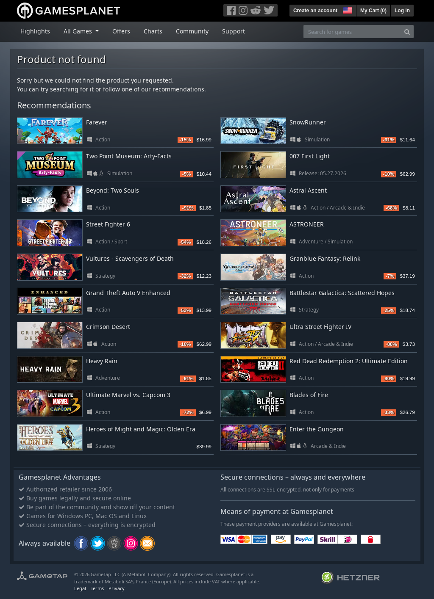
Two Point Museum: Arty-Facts (129, 156)
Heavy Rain (101, 361)
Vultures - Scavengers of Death (130, 258)
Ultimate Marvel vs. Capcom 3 (128, 395)
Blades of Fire (308, 395)
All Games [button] (79, 31)
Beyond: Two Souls (112, 190)
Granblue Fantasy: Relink (324, 258)
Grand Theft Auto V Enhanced (128, 293)
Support (233, 31)
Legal (80, 588)
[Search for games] (352, 31)
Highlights (35, 31)
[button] (346, 9)
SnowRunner (307, 122)
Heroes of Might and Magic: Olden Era (140, 429)
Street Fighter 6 (108, 224)
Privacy (116, 588)
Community (192, 31)
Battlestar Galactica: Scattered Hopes (342, 293)
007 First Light (309, 156)
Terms (97, 588)
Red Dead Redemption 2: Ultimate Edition (348, 361)
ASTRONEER (306, 224)
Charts (153, 31)
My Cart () (373, 11)
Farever (96, 122)
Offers (121, 31)
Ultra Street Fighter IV (320, 327)
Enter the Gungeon (316, 429)
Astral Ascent (308, 190)
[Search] (407, 31)
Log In (402, 11)
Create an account (315, 11)
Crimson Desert (108, 327)
